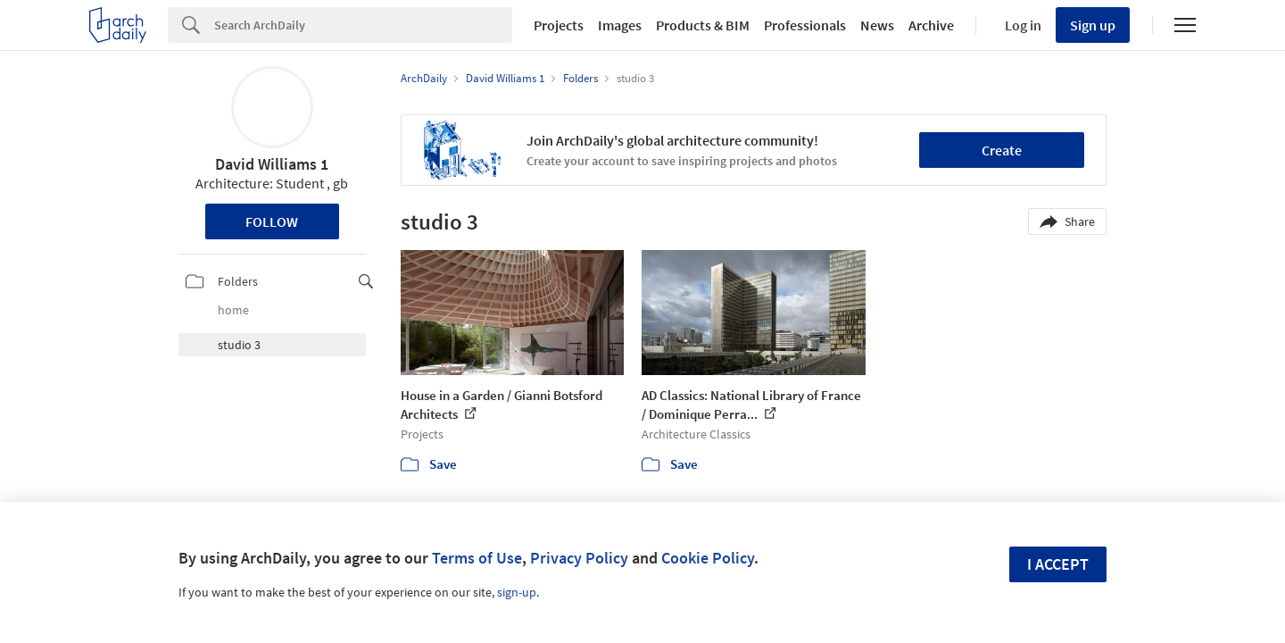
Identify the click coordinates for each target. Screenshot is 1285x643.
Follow (271, 221)
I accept (1058, 564)
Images (620, 25)
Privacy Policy (579, 557)
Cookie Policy (707, 557)
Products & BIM (703, 25)
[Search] (363, 25)
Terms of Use (477, 557)
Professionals (805, 25)
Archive (931, 25)
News (877, 25)
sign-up (516, 592)
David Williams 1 (271, 164)
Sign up (1092, 25)
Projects (559, 25)
